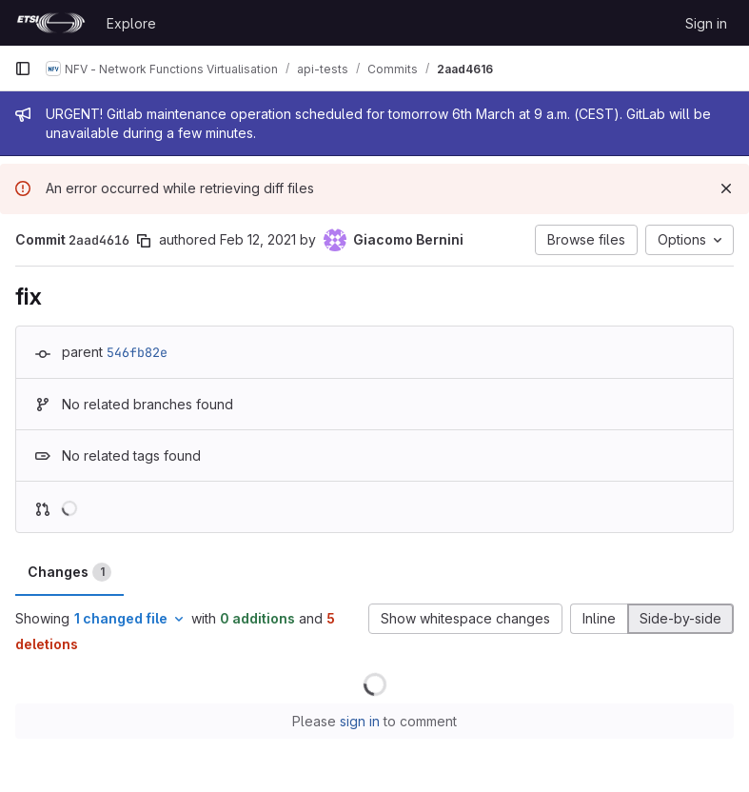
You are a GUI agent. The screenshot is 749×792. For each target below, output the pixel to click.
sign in (360, 721)
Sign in (706, 23)
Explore (131, 23)
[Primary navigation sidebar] (23, 68)
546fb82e (137, 352)
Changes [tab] (69, 572)
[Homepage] (50, 23)
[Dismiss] (726, 188)
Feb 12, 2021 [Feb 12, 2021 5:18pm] (258, 239)
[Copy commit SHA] (143, 240)
